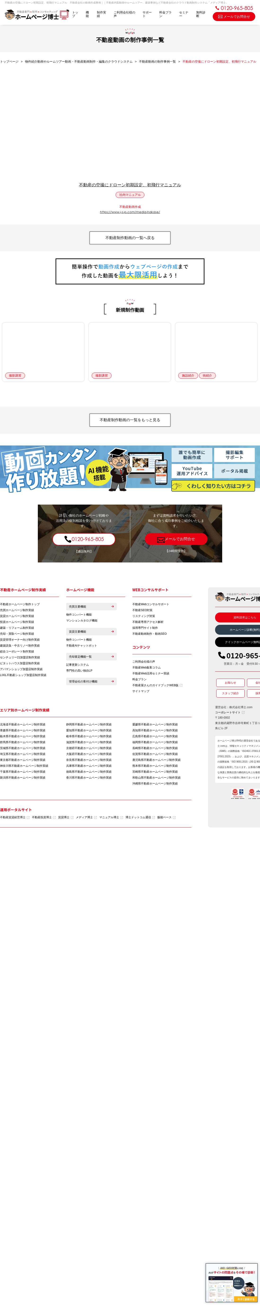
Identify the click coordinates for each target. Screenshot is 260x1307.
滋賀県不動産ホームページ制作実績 (89, 743)
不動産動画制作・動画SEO (149, 634)
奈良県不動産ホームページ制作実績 (89, 761)
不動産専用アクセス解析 (148, 622)
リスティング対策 (143, 617)
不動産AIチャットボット (81, 646)
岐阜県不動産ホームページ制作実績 (89, 737)
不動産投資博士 (44, 818)
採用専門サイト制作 (145, 628)
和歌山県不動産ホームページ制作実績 (156, 778)
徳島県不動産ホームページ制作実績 (89, 772)
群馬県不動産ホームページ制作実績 (22, 743)
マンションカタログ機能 (81, 621)
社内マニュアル (130, 195)
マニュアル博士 (111, 818)
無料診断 (200, 14)
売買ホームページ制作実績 (17, 611)
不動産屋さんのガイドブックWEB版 (157, 686)
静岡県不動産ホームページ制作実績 (89, 725)
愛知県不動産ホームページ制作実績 (89, 731)
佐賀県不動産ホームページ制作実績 (155, 755)
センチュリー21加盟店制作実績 (20, 658)
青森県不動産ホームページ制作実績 (22, 731)
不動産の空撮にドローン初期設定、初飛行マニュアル (130, 185)
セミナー (183, 14)
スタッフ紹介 (230, 694)
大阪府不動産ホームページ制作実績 (89, 755)
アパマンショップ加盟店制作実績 (21, 670)
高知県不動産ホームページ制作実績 (155, 731)
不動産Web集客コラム (146, 668)
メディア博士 (86, 818)
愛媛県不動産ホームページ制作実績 (155, 725)
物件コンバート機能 (79, 615)
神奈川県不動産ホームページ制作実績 (24, 767)
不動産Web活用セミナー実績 (150, 674)
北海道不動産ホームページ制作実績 (22, 725)
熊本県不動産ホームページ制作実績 (155, 767)
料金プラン (165, 14)
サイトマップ (140, 692)
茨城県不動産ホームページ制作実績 (22, 749)
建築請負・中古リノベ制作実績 (20, 646)
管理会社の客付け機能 (91, 682)
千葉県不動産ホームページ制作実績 (22, 772)
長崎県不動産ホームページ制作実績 (155, 749)
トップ (75, 14)
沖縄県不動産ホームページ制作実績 (155, 784)
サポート (147, 14)
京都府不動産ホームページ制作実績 (89, 749)
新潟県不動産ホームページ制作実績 (22, 778)
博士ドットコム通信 (140, 818)
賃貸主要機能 (91, 632)
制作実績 (101, 14)
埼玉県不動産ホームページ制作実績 (22, 755)
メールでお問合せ (234, 16)
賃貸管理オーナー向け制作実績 (20, 640)
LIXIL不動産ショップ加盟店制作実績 (23, 676)
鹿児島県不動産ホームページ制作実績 (156, 761)
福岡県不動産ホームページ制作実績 (155, 743)
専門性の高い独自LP (79, 671)
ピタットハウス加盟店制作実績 (20, 664)
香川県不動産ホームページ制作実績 (89, 778)
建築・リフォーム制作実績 (17, 628)
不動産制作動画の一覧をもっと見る (130, 421)
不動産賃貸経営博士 (15, 818)
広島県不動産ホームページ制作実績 (155, 737)
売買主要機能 (91, 607)
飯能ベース (166, 818)
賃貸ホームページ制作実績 (17, 617)
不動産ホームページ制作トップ (20, 605)
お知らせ (230, 683)
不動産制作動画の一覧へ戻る (130, 238)
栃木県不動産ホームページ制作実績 (22, 737)
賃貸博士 (66, 818)
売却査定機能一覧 (91, 657)
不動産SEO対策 (142, 611)
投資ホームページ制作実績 (17, 622)
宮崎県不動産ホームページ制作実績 (155, 772)
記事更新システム (77, 665)
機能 (87, 14)
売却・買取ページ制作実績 (17, 634)
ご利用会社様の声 (124, 14)
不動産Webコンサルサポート (150, 605)
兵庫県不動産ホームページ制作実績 (89, 767)
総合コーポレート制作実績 (17, 652)
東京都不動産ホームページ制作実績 (22, 761)
